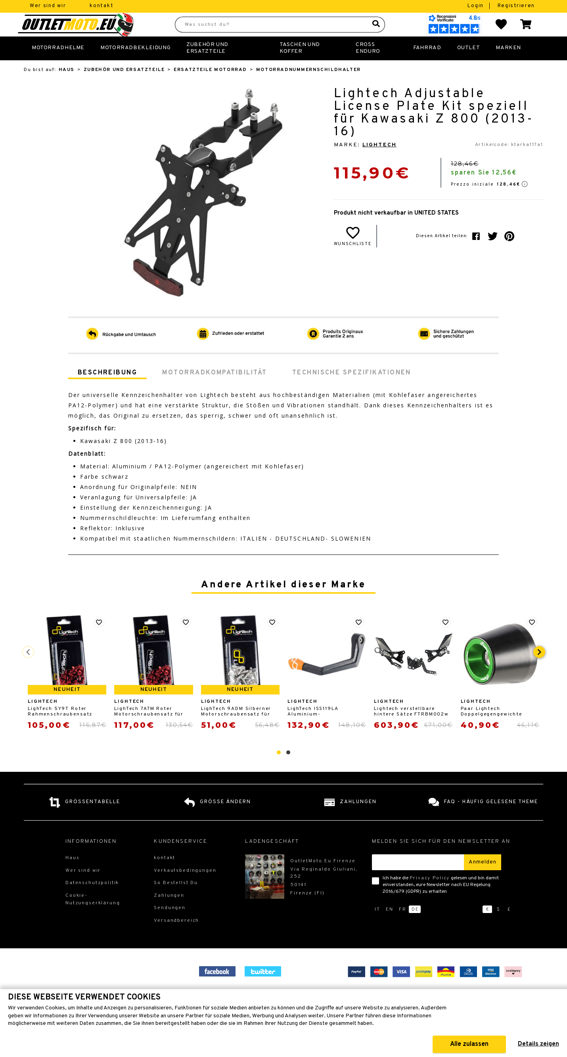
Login (476, 6)
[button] (279, 770)
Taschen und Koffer (300, 65)
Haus (67, 87)
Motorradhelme (58, 65)
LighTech (379, 162)
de (415, 927)
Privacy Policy (430, 895)
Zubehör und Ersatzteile (207, 65)
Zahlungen (169, 913)
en (389, 927)
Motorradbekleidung (135, 65)
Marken (508, 65)
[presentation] (539, 669)
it (377, 927)
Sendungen (170, 925)
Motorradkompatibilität (214, 390)
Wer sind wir (48, 6)
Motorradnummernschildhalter (308, 87)
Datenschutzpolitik (92, 900)
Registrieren (516, 6)
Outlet (468, 65)
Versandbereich (176, 938)
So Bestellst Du (176, 900)
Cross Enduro (368, 65)
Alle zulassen (469, 1044)
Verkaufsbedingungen (185, 888)
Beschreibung (108, 390)
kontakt (101, 6)
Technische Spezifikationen (351, 390)
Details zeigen (538, 1044)
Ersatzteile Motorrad (210, 87)
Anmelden (482, 879)
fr (402, 927)
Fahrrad (427, 65)
